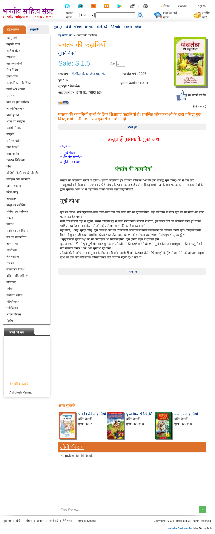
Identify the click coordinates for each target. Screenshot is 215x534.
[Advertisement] (132, 305)
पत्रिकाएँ (11, 282)
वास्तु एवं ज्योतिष (16, 205)
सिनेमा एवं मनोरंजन (17, 211)
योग (8, 166)
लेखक (166, 6)
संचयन (10, 263)
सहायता (127, 27)
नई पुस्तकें (11, 37)
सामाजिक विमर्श (15, 269)
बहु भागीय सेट (65, 35)
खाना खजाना (13, 185)
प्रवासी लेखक (13, 128)
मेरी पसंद (115, 27)
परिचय (77, 27)
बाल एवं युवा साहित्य (17, 102)
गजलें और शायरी (15, 89)
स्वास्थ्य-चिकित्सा (15, 160)
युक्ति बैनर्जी (68, 53)
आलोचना (11, 250)
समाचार (89, 27)
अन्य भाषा (12, 243)
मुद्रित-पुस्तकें (13, 29)
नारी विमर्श (12, 147)
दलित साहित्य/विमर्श (17, 276)
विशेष (9, 321)
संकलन (10, 218)
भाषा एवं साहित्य (15, 121)
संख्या (113, 63)
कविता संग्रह (13, 50)
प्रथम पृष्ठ (132, 127)
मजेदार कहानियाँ (186, 414)
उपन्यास (10, 57)
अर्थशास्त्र (11, 198)
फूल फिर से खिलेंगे (139, 414)
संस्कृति (10, 134)
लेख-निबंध (12, 70)
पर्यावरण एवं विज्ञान (17, 230)
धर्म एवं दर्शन (13, 140)
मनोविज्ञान (12, 308)
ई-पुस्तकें (34, 29)
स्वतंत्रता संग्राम (14, 295)
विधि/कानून (12, 301)
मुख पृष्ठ (58, 27)
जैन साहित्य (12, 256)
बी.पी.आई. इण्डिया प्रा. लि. (88, 73)
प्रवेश (138, 27)
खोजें (68, 27)
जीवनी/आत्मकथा (15, 108)
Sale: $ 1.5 (74, 63)
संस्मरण (10, 95)
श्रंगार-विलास (13, 314)
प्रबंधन (10, 288)
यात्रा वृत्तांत (12, 115)
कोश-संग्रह (12, 192)
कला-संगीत (12, 153)
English (201, 6)
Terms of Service (86, 520)
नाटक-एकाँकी (14, 63)
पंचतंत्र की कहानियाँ (92, 414)
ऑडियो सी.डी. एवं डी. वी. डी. (22, 173)
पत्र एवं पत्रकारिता (16, 237)
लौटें (65, 102)
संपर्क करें (102, 27)
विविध (10, 224)
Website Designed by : (181, 528)
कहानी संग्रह (13, 44)
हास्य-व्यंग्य (12, 76)
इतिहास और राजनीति (18, 179)
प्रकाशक (182, 6)
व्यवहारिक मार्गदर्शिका (18, 82)
